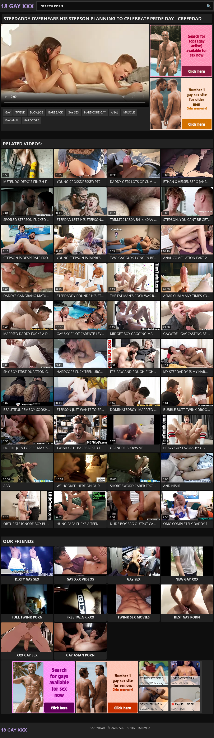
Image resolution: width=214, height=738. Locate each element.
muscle (129, 112)
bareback (55, 112)
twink (20, 112)
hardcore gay (95, 112)
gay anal (12, 120)
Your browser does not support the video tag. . (75, 65)
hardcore (31, 120)
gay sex (73, 112)
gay (7, 112)
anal (114, 112)
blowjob (36, 112)
